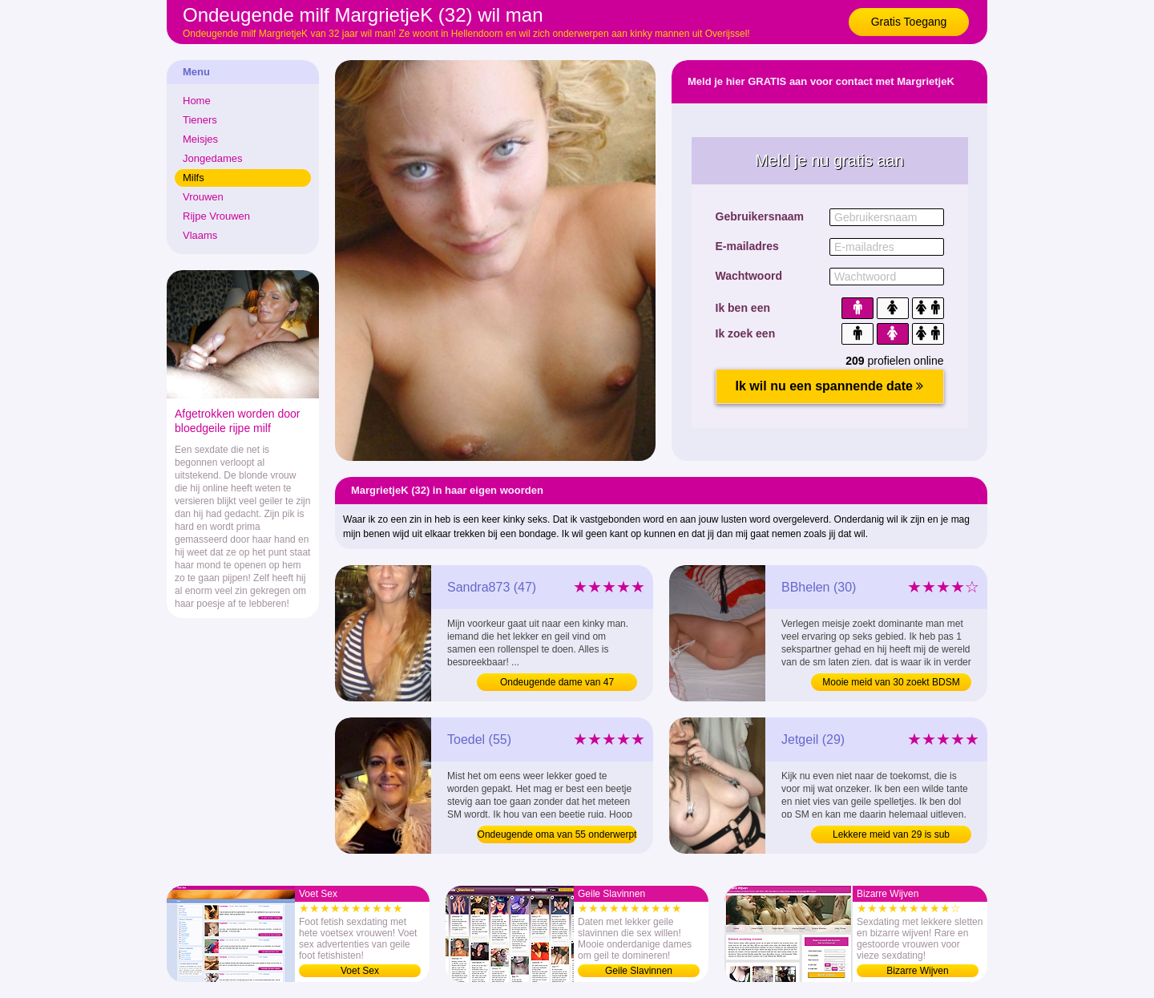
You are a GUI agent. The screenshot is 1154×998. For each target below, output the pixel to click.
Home (197, 101)
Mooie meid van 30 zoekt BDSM (890, 682)
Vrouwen (203, 197)
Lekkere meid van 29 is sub (891, 834)
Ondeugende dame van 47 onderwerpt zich (557, 684)
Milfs (193, 178)
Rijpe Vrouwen (216, 216)
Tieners (200, 120)
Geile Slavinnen (638, 970)
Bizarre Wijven (917, 970)
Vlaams (200, 235)
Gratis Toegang (909, 21)
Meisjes (200, 139)
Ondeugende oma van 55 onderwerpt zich (557, 836)
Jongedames (212, 158)
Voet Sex (360, 970)
